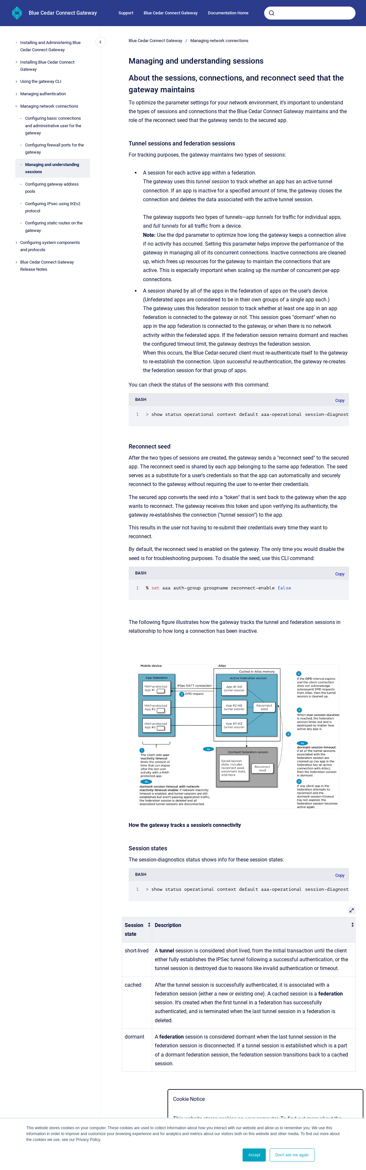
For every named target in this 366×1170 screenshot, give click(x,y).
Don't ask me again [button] (292, 1155)
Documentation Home (228, 12)
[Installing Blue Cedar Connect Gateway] (16, 62)
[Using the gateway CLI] (16, 81)
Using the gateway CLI (40, 81)
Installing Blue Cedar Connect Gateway (47, 66)
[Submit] (271, 13)
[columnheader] (137, 929)
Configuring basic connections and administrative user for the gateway (53, 125)
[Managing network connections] (16, 106)
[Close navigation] (100, 42)
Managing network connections (49, 106)
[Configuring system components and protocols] (16, 242)
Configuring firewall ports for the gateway (54, 149)
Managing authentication (43, 93)
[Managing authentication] (16, 94)
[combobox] (309, 13)
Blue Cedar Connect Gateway (63, 13)
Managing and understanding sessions (52, 168)
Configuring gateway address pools (52, 188)
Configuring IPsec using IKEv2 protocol (52, 207)
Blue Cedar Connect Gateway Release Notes (47, 266)
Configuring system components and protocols (50, 246)
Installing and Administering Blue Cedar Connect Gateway (50, 46)
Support (126, 12)
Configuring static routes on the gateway (54, 226)
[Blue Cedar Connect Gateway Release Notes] (16, 262)
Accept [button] (254, 1155)
